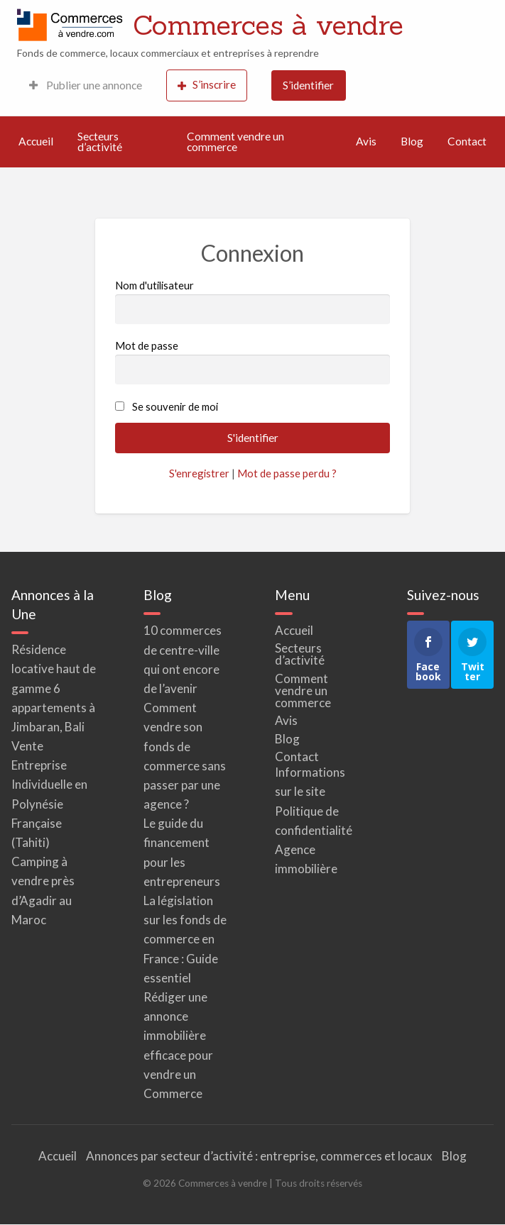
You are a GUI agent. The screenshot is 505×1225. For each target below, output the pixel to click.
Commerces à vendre (268, 25)
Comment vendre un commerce (235, 142)
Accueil (35, 141)
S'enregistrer (199, 473)
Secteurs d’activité (99, 142)
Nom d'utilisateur (253, 301)
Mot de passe (253, 361)
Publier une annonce (85, 85)
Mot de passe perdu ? (287, 473)
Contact (467, 141)
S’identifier (308, 85)
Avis (366, 141)
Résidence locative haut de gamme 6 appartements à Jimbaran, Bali (53, 688)
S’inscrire (207, 85)
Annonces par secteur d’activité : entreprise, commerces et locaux (259, 1155)
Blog (412, 141)
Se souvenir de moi (175, 406)
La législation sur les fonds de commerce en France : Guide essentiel (185, 939)
